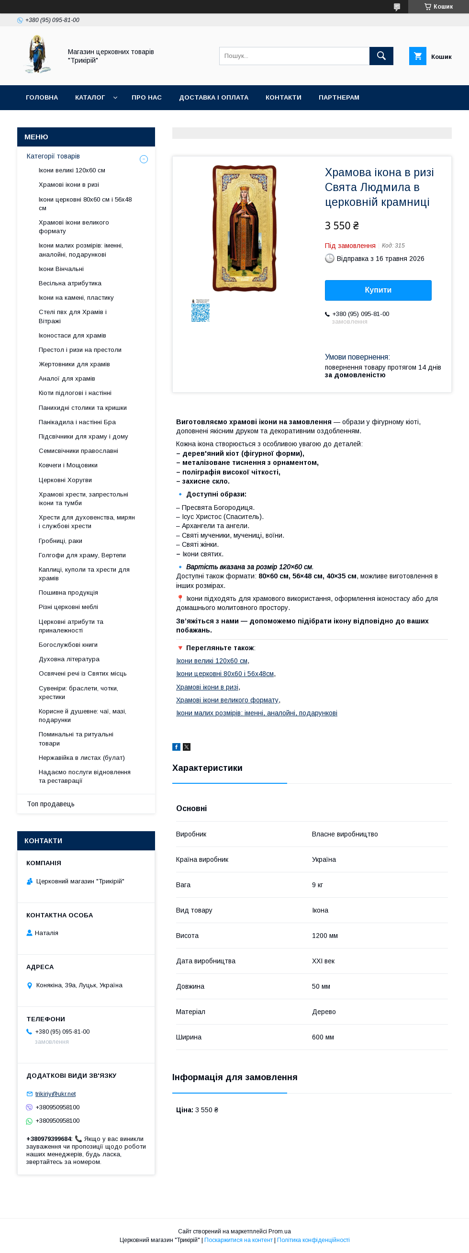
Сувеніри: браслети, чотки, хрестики (78, 692)
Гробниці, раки (60, 540)
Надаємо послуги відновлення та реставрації (85, 776)
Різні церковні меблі (68, 606)
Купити (378, 290)
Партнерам (339, 97)
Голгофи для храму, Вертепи (82, 555)
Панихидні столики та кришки (83, 407)
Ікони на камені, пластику (76, 297)
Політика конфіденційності (313, 1240)
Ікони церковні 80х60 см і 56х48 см (85, 204)
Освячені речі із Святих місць (83, 673)
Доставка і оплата (213, 97)
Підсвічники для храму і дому (83, 436)
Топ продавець (51, 804)
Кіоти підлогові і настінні (75, 392)
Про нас (147, 97)
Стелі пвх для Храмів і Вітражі (73, 316)
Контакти (284, 97)
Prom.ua (279, 1231)
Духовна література (69, 659)
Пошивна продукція (68, 592)
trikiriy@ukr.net (55, 1093)
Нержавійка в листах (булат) (82, 757)
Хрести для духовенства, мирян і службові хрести (87, 522)
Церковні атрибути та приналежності (71, 626)
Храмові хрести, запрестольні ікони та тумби (83, 499)
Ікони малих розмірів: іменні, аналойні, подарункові (256, 713)
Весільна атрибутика (70, 283)
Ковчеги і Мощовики (68, 465)
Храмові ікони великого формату (227, 700)
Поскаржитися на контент (238, 1240)
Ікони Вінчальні (61, 268)
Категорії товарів (53, 156)
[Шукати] (381, 56)
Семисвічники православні (78, 450)
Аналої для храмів (67, 378)
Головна (42, 97)
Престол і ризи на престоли (80, 349)
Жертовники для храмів (74, 364)
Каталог (90, 97)
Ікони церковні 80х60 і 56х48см (225, 673)
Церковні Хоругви (65, 480)
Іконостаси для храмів (72, 335)
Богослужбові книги (68, 644)
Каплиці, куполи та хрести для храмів (84, 574)
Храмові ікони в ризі (207, 687)
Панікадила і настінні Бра (77, 422)
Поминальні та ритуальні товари (76, 738)
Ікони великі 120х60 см (211, 661)
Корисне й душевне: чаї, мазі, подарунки (82, 715)
